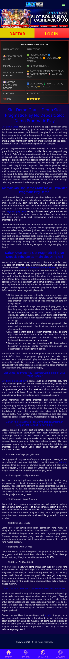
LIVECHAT (60, 654)
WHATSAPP (43, 654)
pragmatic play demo (16, 211)
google (48, 615)
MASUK (8, 654)
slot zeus (63, 462)
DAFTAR (17, 34)
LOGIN (51, 34)
